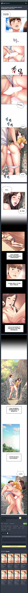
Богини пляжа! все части (8, 526)
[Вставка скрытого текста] (20, 536)
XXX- (6, 3)
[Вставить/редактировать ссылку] (13, 536)
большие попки (22, 526)
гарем (2, 527)
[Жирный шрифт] (2, 536)
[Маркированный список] (10, 536)
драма (19, 527)
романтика (14, 527)
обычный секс (3, 529)
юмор (23, 527)
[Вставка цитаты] (17, 536)
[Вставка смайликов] (12, 536)
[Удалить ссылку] (14, 536)
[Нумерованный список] (11, 536)
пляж (6, 527)
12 (2, 520)
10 (22, 517)
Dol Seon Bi (6, 523)
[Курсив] (3, 536)
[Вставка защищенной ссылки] (15, 536)
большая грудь (15, 526)
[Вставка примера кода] (18, 536)
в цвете (9, 529)
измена (10, 527)
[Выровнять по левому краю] (6, 536)
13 (4, 520)
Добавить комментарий (14, 546)
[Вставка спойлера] (19, 536)
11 (25, 517)
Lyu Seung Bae (12, 523)
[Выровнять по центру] (7, 536)
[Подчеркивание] (5, 536)
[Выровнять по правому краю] (8, 536)
